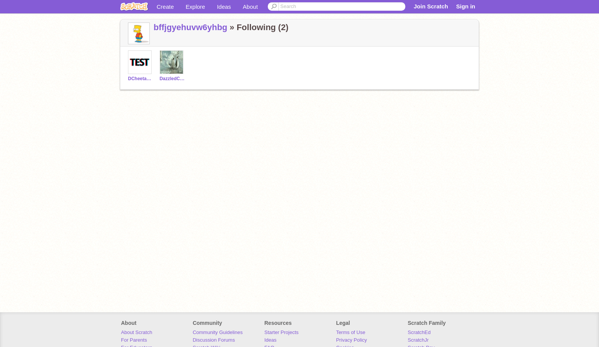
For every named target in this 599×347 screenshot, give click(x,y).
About (250, 6)
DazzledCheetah (172, 78)
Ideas (224, 6)
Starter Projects (281, 332)
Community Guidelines (218, 332)
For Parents (134, 340)
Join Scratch (431, 6)
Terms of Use (351, 332)
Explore (195, 6)
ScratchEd (419, 332)
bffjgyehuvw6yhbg (190, 27)
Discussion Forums (214, 340)
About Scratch (136, 332)
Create (165, 6)
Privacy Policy (351, 340)
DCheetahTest (141, 78)
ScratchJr (418, 340)
